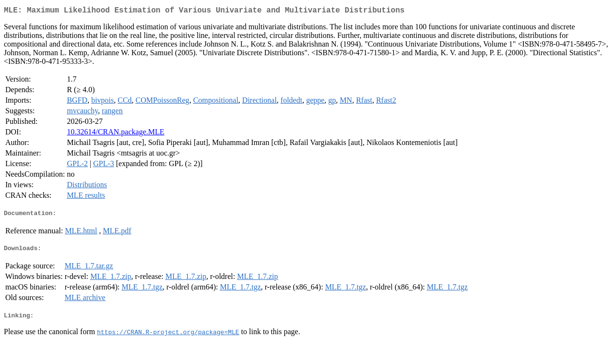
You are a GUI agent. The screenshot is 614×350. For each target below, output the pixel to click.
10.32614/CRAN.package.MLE (115, 134)
